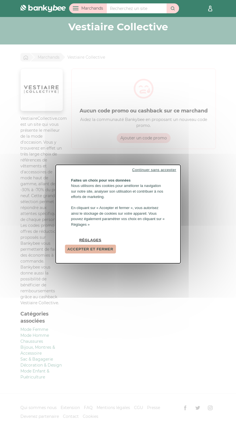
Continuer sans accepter (154, 169)
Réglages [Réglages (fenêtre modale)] (90, 240)
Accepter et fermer (90, 249)
